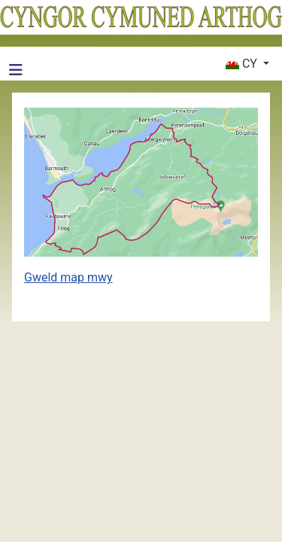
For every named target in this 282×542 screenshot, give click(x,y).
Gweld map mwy (68, 277)
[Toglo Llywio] (16, 70)
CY (243, 63)
